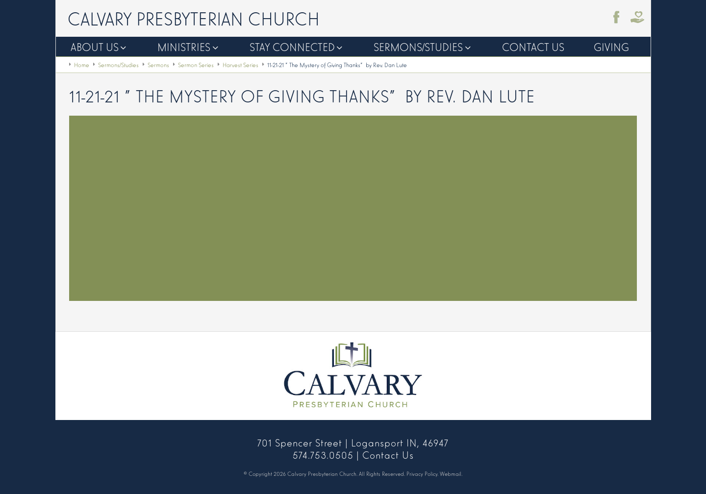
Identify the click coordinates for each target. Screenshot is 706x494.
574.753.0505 (323, 454)
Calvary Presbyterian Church (194, 17)
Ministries (183, 46)
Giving (611, 46)
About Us (95, 46)
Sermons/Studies (418, 46)
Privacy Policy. (422, 473)
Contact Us (533, 46)
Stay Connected (292, 46)
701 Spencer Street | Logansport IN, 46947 (353, 442)
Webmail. (451, 473)
